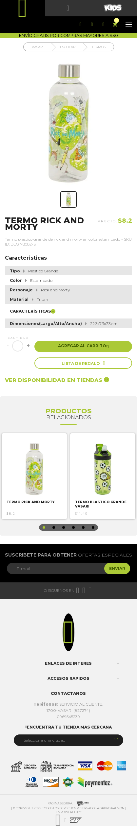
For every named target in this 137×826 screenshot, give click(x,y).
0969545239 (68, 716)
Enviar (117, 568)
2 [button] (53, 527)
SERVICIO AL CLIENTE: (68, 704)
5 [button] (83, 527)
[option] (34, 476)
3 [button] (63, 527)
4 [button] (73, 527)
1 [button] (44, 527)
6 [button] (93, 527)
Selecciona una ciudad (45, 740)
